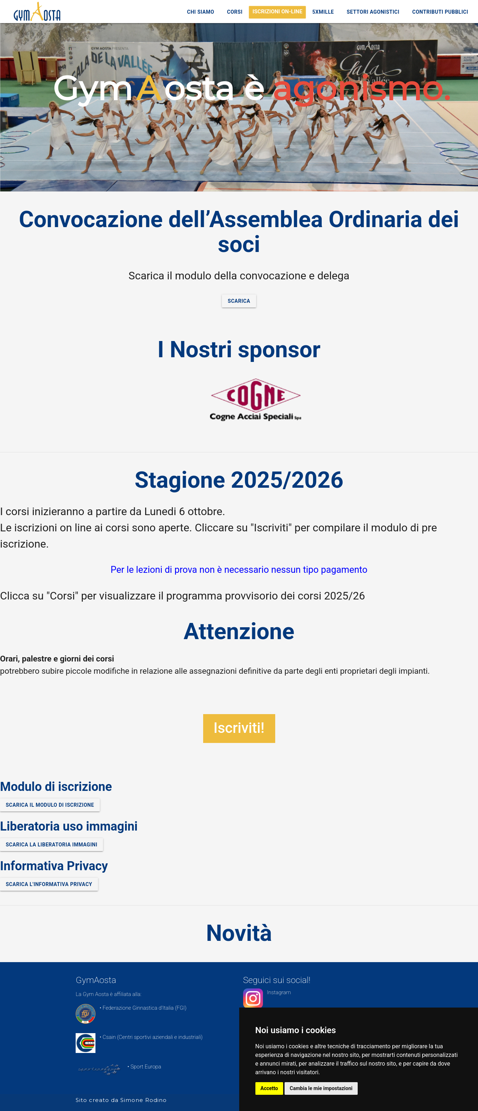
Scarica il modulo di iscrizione (50, 805)
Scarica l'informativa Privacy (49, 884)
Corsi (234, 12)
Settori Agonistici (373, 12)
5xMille (323, 12)
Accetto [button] (269, 1088)
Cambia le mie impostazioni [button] (321, 1088)
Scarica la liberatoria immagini (51, 844)
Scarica (239, 301)
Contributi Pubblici (440, 12)
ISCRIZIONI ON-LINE (277, 11)
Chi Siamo (200, 12)
